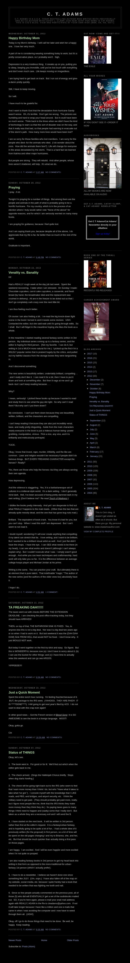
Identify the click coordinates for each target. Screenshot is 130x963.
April (92, 443)
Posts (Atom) (28, 946)
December (95, 379)
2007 (90, 479)
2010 (90, 466)
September (95, 420)
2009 (90, 470)
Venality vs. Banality (23, 272)
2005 (90, 488)
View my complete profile (98, 532)
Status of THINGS (22, 752)
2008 (90, 475)
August (94, 425)
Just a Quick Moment (24, 692)
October (94, 388)
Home (44, 940)
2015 (90, 362)
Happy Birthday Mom (24, 38)
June (92, 434)
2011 (90, 461)
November (95, 384)
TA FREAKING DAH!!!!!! (26, 607)
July (92, 429)
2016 (90, 358)
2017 (90, 353)
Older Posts (73, 940)
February (95, 451)
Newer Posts (15, 940)
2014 (90, 367)
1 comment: (52, 592)
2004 (90, 493)
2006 (90, 484)
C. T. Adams (65, 14)
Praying (14, 187)
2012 (90, 376)
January (94, 456)
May (92, 438)
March (93, 447)
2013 (90, 371)
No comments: (54, 172)
